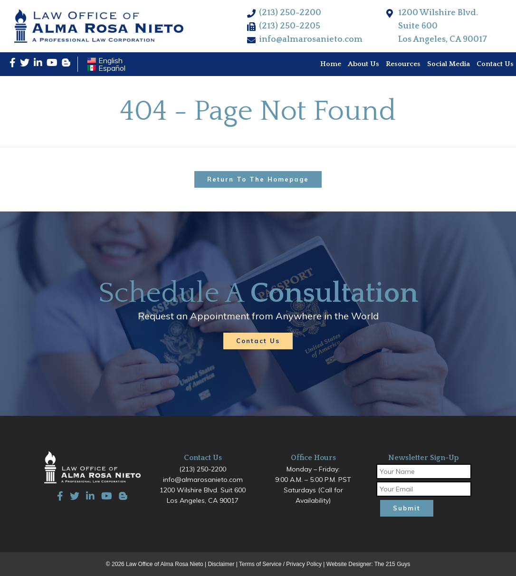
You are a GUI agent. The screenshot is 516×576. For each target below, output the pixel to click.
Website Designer (349, 564)
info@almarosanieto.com (311, 39)
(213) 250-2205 (289, 26)
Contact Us (258, 341)
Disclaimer (221, 564)
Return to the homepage (258, 179)
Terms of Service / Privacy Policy (280, 564)
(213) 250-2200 (290, 13)
